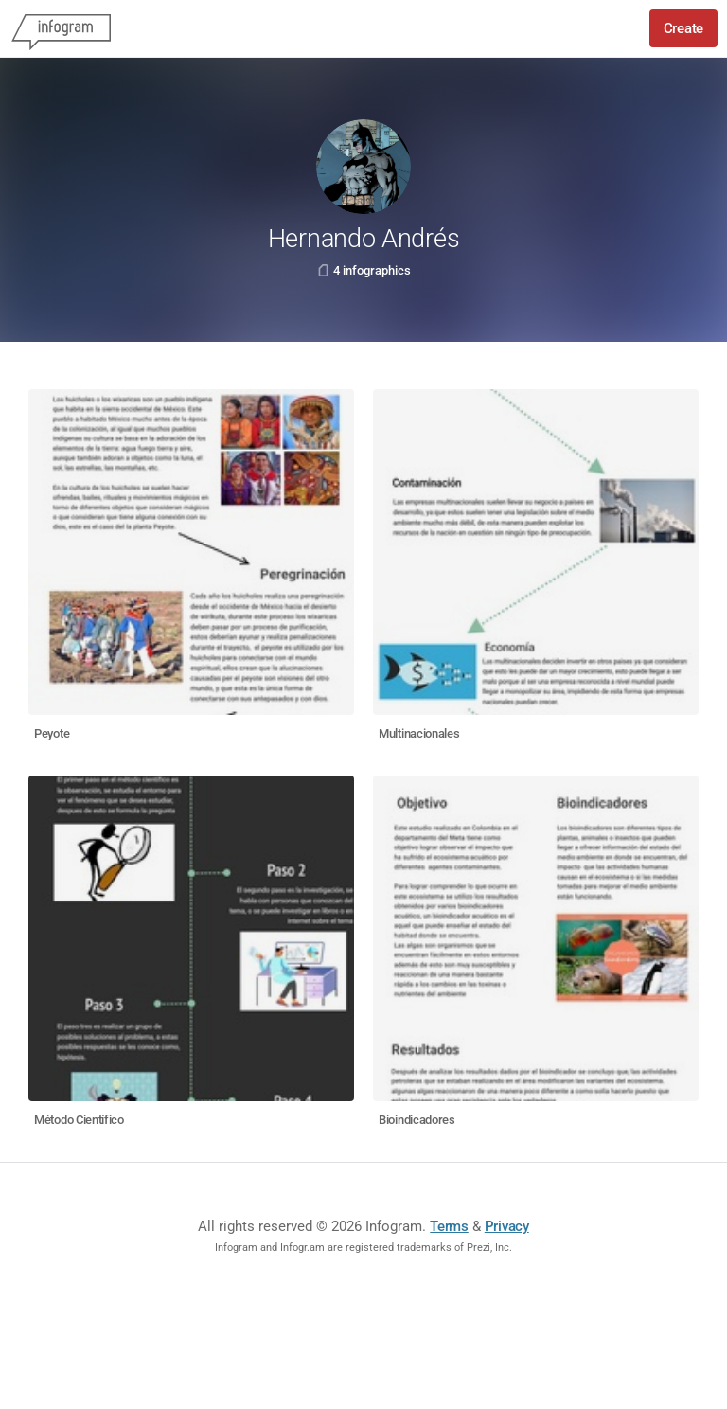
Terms (449, 1226)
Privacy (507, 1226)
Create (683, 28)
